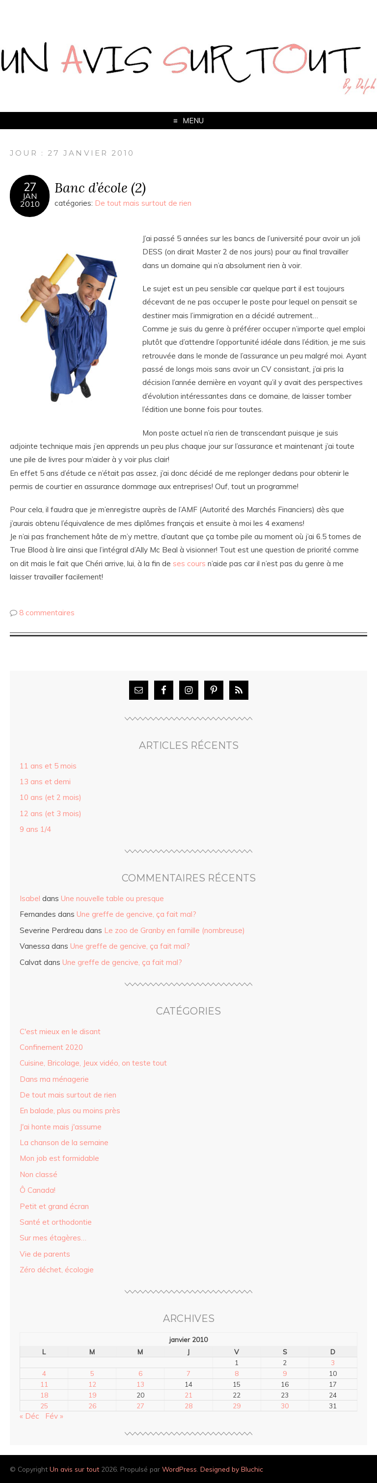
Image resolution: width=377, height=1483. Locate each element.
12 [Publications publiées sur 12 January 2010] (92, 1384)
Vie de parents (45, 1254)
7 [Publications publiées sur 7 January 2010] (188, 1373)
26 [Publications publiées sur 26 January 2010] (92, 1405)
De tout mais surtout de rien (143, 203)
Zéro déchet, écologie (57, 1269)
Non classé (38, 1174)
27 (30, 187)
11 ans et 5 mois (48, 765)
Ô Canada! (37, 1190)
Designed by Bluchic (231, 1469)
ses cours (189, 563)
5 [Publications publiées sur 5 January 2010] (92, 1373)
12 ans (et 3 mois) (50, 813)
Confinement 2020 (51, 1047)
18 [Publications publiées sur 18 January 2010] (44, 1395)
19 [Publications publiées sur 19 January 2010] (92, 1395)
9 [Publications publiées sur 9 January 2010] (285, 1373)
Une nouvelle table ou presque (112, 898)
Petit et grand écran (54, 1206)
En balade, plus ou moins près (70, 1110)
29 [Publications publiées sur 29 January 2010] (237, 1405)
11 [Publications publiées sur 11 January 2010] (44, 1384)
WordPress (179, 1469)
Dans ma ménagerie (54, 1079)
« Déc (29, 1416)
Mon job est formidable (59, 1158)
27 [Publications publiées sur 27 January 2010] (140, 1405)
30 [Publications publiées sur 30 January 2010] (285, 1405)
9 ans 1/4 (35, 829)
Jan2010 (30, 200)
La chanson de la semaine (64, 1142)
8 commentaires (47, 612)
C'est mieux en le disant (60, 1031)
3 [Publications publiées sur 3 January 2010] (333, 1362)
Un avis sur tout (74, 1469)
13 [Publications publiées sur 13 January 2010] (140, 1384)
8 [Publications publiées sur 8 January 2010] (237, 1373)
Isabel (30, 898)
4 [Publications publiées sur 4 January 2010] (44, 1373)
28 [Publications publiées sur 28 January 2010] (188, 1405)
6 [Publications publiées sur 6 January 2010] (140, 1373)
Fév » (54, 1416)
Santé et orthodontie (56, 1222)
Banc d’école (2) (100, 187)
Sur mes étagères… (53, 1237)
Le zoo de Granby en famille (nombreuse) (174, 930)
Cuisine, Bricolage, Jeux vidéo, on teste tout (93, 1063)
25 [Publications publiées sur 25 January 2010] (44, 1405)
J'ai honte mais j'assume (61, 1126)
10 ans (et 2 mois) (50, 797)
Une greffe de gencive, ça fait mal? (136, 914)
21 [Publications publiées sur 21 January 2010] (188, 1395)
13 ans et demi (45, 781)
